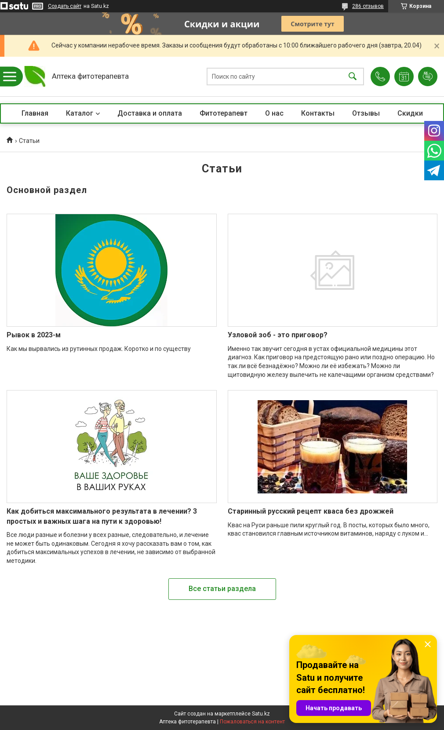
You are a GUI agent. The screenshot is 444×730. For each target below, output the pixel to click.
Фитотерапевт (223, 113)
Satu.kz (261, 714)
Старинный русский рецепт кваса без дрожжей (310, 511)
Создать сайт (64, 6)
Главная (35, 113)
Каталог (79, 113)
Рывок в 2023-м (34, 335)
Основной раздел (47, 190)
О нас (274, 113)
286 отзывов (368, 6)
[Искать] (352, 77)
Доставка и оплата (149, 113)
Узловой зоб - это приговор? (278, 335)
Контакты (318, 113)
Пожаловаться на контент (252, 722)
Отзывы (366, 113)
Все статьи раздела (222, 588)
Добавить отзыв (427, 76)
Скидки (410, 113)
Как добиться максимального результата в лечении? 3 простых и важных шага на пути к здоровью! (102, 516)
